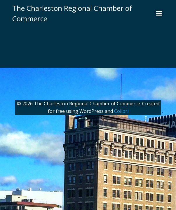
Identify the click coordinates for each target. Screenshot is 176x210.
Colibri (121, 111)
